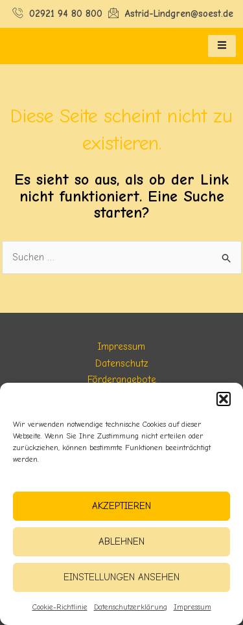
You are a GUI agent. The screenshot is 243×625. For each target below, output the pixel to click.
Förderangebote (121, 379)
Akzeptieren (121, 506)
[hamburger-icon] (222, 46)
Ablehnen (121, 541)
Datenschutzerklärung (130, 606)
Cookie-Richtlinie (59, 606)
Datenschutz (121, 363)
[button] (223, 398)
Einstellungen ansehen (121, 577)
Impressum (192, 606)
